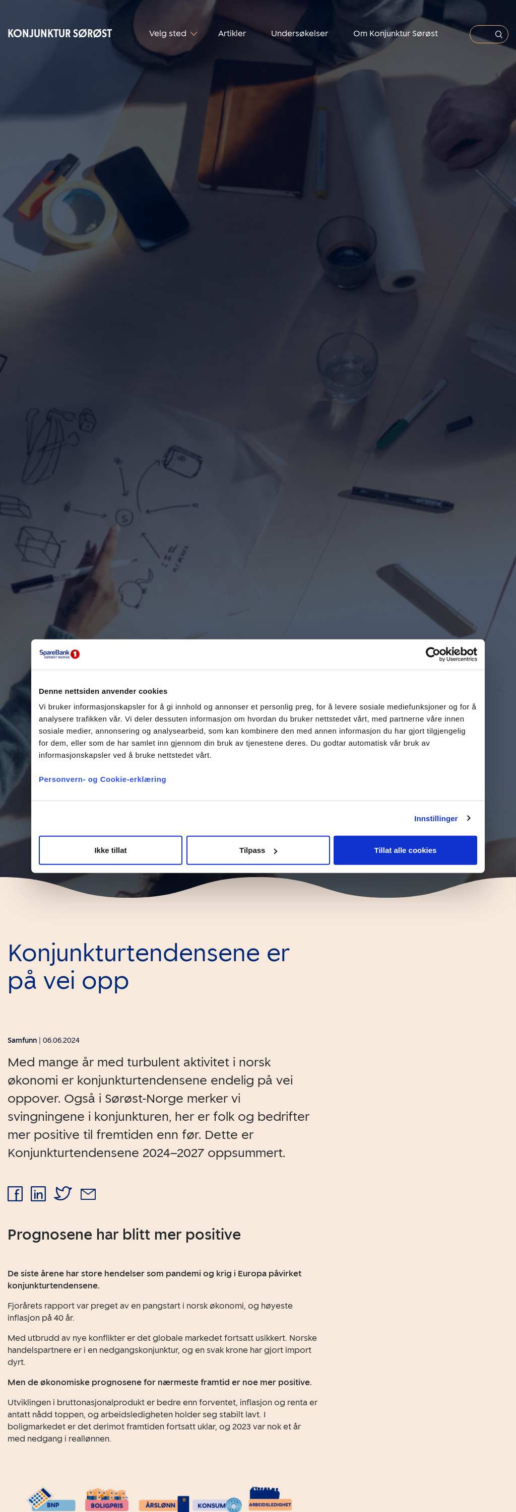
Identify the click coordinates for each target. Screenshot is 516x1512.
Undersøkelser (299, 33)
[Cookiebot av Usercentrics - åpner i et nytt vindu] (433, 654)
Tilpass (258, 850)
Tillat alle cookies (405, 850)
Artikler (232, 33)
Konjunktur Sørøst (60, 33)
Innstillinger (436, 818)
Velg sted (168, 33)
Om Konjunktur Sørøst (395, 33)
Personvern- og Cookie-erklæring (102, 779)
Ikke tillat (110, 850)
